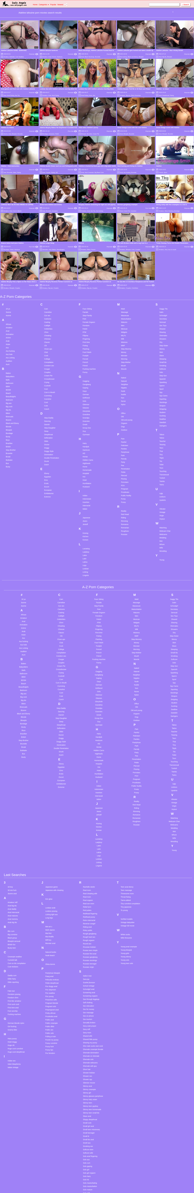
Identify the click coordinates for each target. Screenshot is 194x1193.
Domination (48, 426)
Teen (161, 419)
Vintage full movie (127, 897)
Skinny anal (87, 1058)
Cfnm (46, 304)
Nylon (123, 376)
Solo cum (86, 1135)
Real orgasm (88, 872)
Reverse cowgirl (89, 895)
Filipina (85, 307)
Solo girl (86, 1141)
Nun (122, 369)
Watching (163, 499)
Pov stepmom (50, 961)
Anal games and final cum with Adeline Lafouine (18, 89)
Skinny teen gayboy (90, 1078)
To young (124, 882)
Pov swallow (50, 965)
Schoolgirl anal (88, 961)
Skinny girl (87, 1064)
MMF (123, 317)
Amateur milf (12, 874)
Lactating (86, 520)
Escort (46, 458)
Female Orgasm (89, 294)
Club (46, 324)
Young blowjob (126, 922)
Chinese (47, 310)
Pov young (49, 968)
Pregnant (124, 460)
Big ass (128, 95)
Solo (161, 344)
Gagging (86, 353)
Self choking (87, 974)
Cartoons (47, 290)
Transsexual (164, 446)
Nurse (123, 373)
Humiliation (87, 455)
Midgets (124, 304)
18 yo (8, 280)
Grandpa (86, 389)
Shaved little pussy (90, 1011)
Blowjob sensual (14, 913)
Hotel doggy (12, 1014)
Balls (8, 351)
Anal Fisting (10, 95)
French (54, 57)
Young (161, 531)
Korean (85, 511)
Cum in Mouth (17, 211)
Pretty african (50, 985)
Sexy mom (87, 1004)
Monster (124, 327)
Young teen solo (127, 935)
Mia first (48, 905)
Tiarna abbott (126, 872)
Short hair (87, 1041)
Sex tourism (87, 991)
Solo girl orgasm (89, 1145)
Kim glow (48, 871)
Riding (123, 489)
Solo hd (86, 1151)
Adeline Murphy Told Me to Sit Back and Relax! (133, 89)
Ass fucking (123, 57)
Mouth (123, 337)
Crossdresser (49, 351)
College (47, 330)
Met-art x (48, 898)
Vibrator (162, 480)
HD (57, 172)
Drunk (46, 433)
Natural (124, 353)
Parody (123, 430)
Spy (160, 364)
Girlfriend (86, 369)
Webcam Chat (164, 503)
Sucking (162, 387)
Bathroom (9, 355)
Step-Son (163, 347)
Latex (85, 527)
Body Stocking (169, 211)
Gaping (85, 359)
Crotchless (135, 259)
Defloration (48, 409)
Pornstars (124, 454)
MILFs (123, 307)
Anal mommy (13, 891)
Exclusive (51, 134)
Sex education (88, 978)
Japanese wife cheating (54, 862)
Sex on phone (88, 988)
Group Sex (87, 399)
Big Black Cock (99, 172)
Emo (46, 452)
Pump (123, 470)
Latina (85, 534)
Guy (84, 403)
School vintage (88, 958)
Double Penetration (51, 429)
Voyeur (162, 490)
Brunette (97, 57)
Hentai (85, 428)
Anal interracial (13, 884)
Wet (161, 513)
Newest (60, 5)
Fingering (86, 310)
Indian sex (12, 1032)
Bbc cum (11, 903)
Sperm (162, 357)
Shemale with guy (90, 1038)
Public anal (49, 991)
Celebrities (48, 300)
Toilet (161, 436)
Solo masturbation (90, 1158)
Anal (49, 57)
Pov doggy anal (51, 958)
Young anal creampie (129, 918)
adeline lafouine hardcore (49, 50)
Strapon (162, 377)
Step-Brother (11, 422)
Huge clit (11, 1017)
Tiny (161, 426)
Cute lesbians (13, 938)
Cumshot (133, 211)
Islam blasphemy (14, 1036)
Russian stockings (90, 932)
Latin (84, 530)
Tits (160, 433)
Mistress (124, 314)
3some (6, 134)
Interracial (86, 477)
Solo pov (86, 1168)
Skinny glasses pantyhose (93, 1068)
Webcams (163, 506)
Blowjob (141, 57)
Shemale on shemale (91, 1028)
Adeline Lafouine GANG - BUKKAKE (14, 50)
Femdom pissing (14, 966)
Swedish (162, 394)
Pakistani (124, 417)
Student (162, 384)
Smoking (162, 337)
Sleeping (162, 330)
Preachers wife (51, 971)
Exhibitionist (48, 465)
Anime (8, 309)
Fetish (57, 134)
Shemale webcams (90, 1034)
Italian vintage (13, 1039)
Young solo (125, 932)
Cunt (46, 374)
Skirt (161, 324)
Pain (122, 410)
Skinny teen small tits (91, 1084)
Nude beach (50, 927)
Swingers (163, 397)
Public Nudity (126, 467)
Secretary (163, 290)
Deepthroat (165, 95)
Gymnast (86, 406)
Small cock (87, 1095)
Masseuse (125, 287)
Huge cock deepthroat (16, 1024)
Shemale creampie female (93, 1021)
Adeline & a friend (7, 127)
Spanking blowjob (90, 1185)
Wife (161, 519)
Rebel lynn (87, 879)
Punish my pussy (51, 1011)
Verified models (127, 891)
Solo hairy (87, 1148)
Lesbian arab (50, 879)
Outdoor (124, 401)
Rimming (124, 493)
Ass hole (9, 326)
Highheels (86, 435)
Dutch (46, 436)
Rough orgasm (88, 912)
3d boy (10, 859)
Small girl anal (88, 1098)
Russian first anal (89, 925)
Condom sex (49, 337)
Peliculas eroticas (52, 951)
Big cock (9, 378)
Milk (122, 310)
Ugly (161, 465)
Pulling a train (50, 1008)
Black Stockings (89, 57)
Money (123, 324)
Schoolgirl (163, 287)
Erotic (46, 455)
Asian (8, 316)
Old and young (126, 391)
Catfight (47, 297)
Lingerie (86, 547)
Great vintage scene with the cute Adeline (132, 127)
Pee (122, 437)
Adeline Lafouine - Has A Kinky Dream (169, 50)
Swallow (162, 391)
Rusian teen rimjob (90, 922)
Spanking (163, 354)
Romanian (125, 499)
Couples (137, 249)
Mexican (124, 300)
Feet (84, 290)
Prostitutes (125, 464)
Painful (123, 414)
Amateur (6, 57)
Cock (133, 249)
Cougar (47, 340)
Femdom (86, 297)
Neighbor (124, 356)
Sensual (162, 294)
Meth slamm (50, 902)
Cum (46, 361)
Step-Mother (126, 334)
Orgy (123, 398)
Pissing (124, 450)
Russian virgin (88, 939)
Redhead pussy (89, 889)
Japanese (86, 489)
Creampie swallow (15, 928)
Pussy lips (49, 1022)
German (86, 366)
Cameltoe (48, 284)
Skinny (162, 320)
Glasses (86, 379)
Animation (9, 306)
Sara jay (86, 951)
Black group (12, 910)
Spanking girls (88, 1188)
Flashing (86, 320)
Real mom (87, 862)
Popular (53, 5)
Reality (123, 483)
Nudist (123, 366)
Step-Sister (163, 317)
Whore (162, 516)
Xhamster (33, 54)
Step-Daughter (49, 399)
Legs (84, 537)
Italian (85, 480)
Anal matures (13, 887)
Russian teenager (90, 935)
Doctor (46, 416)
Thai (161, 423)
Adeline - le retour (162, 89)
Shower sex (87, 1048)
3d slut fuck (12, 862)
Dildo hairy (12, 950)
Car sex (47, 287)
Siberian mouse (89, 1054)
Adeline (158, 166)
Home (35, 5)
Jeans (85, 493)
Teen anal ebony (127, 859)
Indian (85, 467)
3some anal (12, 865)
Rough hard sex (89, 909)
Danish (47, 396)
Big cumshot (12, 906)
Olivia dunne (50, 936)
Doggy (46, 419)
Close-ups (48, 320)
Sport (165, 172)
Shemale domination (91, 1024)
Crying (46, 354)
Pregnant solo (50, 978)
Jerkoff (85, 496)
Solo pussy (87, 1171)
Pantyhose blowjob (52, 945)
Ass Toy (17, 95)
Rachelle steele (89, 859)
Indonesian (87, 470)
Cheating (47, 307)
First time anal (13, 979)
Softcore (162, 340)
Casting (47, 294)
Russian (124, 506)
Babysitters (10, 348)
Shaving (162, 304)
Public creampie (51, 995)
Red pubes (87, 882)
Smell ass (87, 1115)
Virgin (161, 487)
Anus (90, 95)
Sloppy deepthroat (90, 1091)
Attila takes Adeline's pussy (88, 127)
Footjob (85, 327)
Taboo (161, 406)
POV (123, 457)
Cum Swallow (19, 57)
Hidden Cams (88, 432)
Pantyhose (125, 424)
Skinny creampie (89, 1061)
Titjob (161, 429)
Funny (85, 344)
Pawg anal (49, 948)
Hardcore (59, 57)
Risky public (87, 902)
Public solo (49, 1005)
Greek (85, 396)
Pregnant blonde (51, 975)
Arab (8, 313)
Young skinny (126, 928)
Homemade (87, 442)
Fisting (172, 95)
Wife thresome (126, 910)
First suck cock (13, 976)
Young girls (125, 925)
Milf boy (48, 912)
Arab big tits (12, 894)
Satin (161, 284)
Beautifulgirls (61, 249)
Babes (54, 249)
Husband (86, 458)
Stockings (163, 374)
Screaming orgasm (90, 968)
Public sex (49, 1001)
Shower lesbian (89, 1044)
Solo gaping (87, 1138)
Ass (94, 95)
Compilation (48, 334)
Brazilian (9, 415)
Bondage (45, 134)
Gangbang (87, 356)
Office (123, 385)
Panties (124, 420)
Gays (85, 363)
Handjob (86, 418)
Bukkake (12, 57)
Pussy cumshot (51, 1015)
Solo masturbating (90, 1155)
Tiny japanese (126, 879)
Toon (161, 439)
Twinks (162, 453)
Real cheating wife (90, 865)
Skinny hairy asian (90, 1071)
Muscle (123, 340)
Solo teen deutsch (90, 1181)
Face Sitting (87, 280)
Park (123, 427)
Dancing (47, 393)
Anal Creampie (89, 172)
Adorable (45, 249)
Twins (161, 456)
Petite (123, 444)
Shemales (163, 307)
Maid (123, 280)
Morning (124, 330)
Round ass (87, 915)
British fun (11, 916)
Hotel (85, 452)
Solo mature (87, 1161)
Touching (162, 443)
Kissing (85, 505)
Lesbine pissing (51, 883)
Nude (123, 363)
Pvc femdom (50, 1025)
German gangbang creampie (127, 205)
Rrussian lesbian (89, 919)
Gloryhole (86, 383)
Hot (84, 448)
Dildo (14, 172)
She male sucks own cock (93, 1018)
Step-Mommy (126, 320)
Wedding (162, 509)
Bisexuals (9, 388)
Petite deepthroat (52, 955)
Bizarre (8, 391)
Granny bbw (12, 1001)
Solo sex (86, 1175)
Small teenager (89, 1105)
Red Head (125, 486)
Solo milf (86, 1165)
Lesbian (86, 540)
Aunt (7, 336)
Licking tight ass (51, 886)
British (8, 418)
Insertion (86, 474)
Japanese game (51, 859)
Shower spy (87, 1051)
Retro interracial (89, 892)
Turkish (162, 449)
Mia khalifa (49, 908)
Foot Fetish (87, 324)
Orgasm (124, 395)
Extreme (47, 468)
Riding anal (87, 899)
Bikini (88, 249)
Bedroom (9, 371)
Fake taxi (11, 963)
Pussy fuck (49, 1018)
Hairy (85, 415)
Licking (85, 544)
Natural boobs (50, 924)
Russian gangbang (90, 929)
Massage (124, 284)
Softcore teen (88, 1121)
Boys (8, 412)
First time (86, 314)
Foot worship (13, 983)
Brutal (8, 428)
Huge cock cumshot (15, 1020)
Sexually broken (89, 994)
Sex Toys (163, 297)
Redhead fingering (90, 885)
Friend (85, 337)
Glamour (86, 376)
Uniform (162, 468)
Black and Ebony (133, 57)
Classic (47, 314)
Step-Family (87, 287)
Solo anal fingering (90, 1128)
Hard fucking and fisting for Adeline (130, 166)
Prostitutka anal (51, 988)
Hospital (86, 445)
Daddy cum (12, 947)
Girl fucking (12, 998)
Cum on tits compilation (17, 935)
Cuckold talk (12, 932)
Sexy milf (86, 1001)
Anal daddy (12, 881)
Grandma (86, 386)
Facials (48, 172)
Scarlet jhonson (89, 954)
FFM (84, 304)
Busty (8, 438)
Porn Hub (72, 131)
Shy (160, 314)
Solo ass (86, 1131)
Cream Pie (96, 134)
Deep (46, 403)
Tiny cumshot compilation (130, 875)
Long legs (49, 889)
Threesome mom (127, 865)
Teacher (162, 413)
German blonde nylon (16, 995)
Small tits (163, 334)
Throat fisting (126, 869)
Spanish (162, 351)
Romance (124, 496)
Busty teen (12, 920)
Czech (46, 381)
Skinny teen (87, 1074)
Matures (124, 294)
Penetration (125, 440)
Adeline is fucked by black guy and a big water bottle (97, 166)
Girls (84, 373)
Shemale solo (88, 1031)
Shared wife (87, 1008)
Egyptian (47, 448)
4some (8, 287)
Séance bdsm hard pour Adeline (12, 243)
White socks (125, 906)
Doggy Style (48, 423)
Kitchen (85, 508)
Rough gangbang (89, 905)
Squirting (162, 371)
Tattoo (161, 409)
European (55, 211)
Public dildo (49, 998)
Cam (46, 280)
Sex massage (88, 984)
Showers (162, 310)
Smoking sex (88, 1118)
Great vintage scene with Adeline (167, 127)
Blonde (8, 398)
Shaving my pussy (90, 1014)
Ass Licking (10, 329)
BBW (8, 358)
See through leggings (91, 971)
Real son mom (88, 875)
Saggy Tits (163, 280)
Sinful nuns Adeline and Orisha (51, 205)
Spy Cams (163, 367)
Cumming (48, 367)
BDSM (8, 361)
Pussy (123, 474)
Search (185, 5)
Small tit (86, 1108)
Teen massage (126, 862)
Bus (7, 435)
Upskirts (162, 472)
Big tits (164, 57)
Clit (45, 317)
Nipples (124, 359)
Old (122, 388)
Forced (85, 330)
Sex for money (88, 981)
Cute (46, 377)
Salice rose (87, 948)
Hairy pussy (12, 1010)
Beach (8, 365)
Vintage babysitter (127, 894)
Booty (8, 408)
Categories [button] (44, 5)
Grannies (86, 393)
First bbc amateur (14, 973)
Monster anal (50, 915)
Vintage (162, 484)
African (8, 296)
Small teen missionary (91, 1101)
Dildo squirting (13, 954)
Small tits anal (88, 1111)
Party (123, 434)
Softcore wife (88, 1125)
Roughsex (125, 503)
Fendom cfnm (13, 969)
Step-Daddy (48, 389)
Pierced (124, 447)
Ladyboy (86, 523)
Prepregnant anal (52, 981)
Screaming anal (89, 964)
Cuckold (47, 357)
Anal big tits (12, 877)
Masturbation (126, 290)
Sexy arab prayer (89, 998)
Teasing (162, 416)
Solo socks (87, 1178)
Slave (161, 327)
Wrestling (163, 523)
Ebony (46, 445)
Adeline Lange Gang (47, 243)
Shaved (162, 300)
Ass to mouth (172, 249)
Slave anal (87, 1088)
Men (122, 297)
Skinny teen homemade (92, 1081)
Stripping (162, 381)
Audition (9, 333)
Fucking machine (89, 340)
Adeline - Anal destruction (10, 166)
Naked (123, 349)
